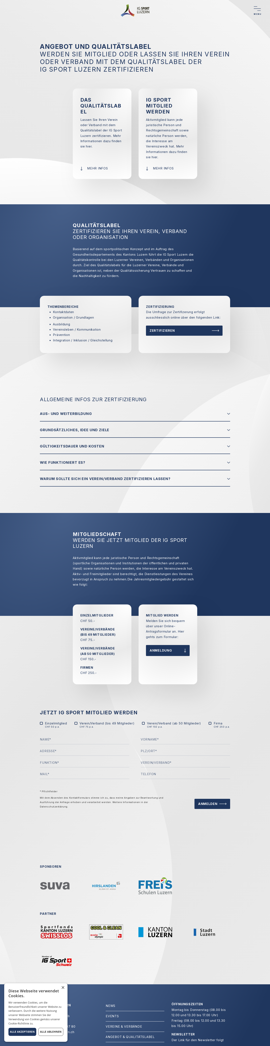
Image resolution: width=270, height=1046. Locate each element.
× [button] (62, 987)
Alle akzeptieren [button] (22, 1032)
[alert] (36, 1012)
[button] (135, 413)
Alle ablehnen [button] (51, 1032)
